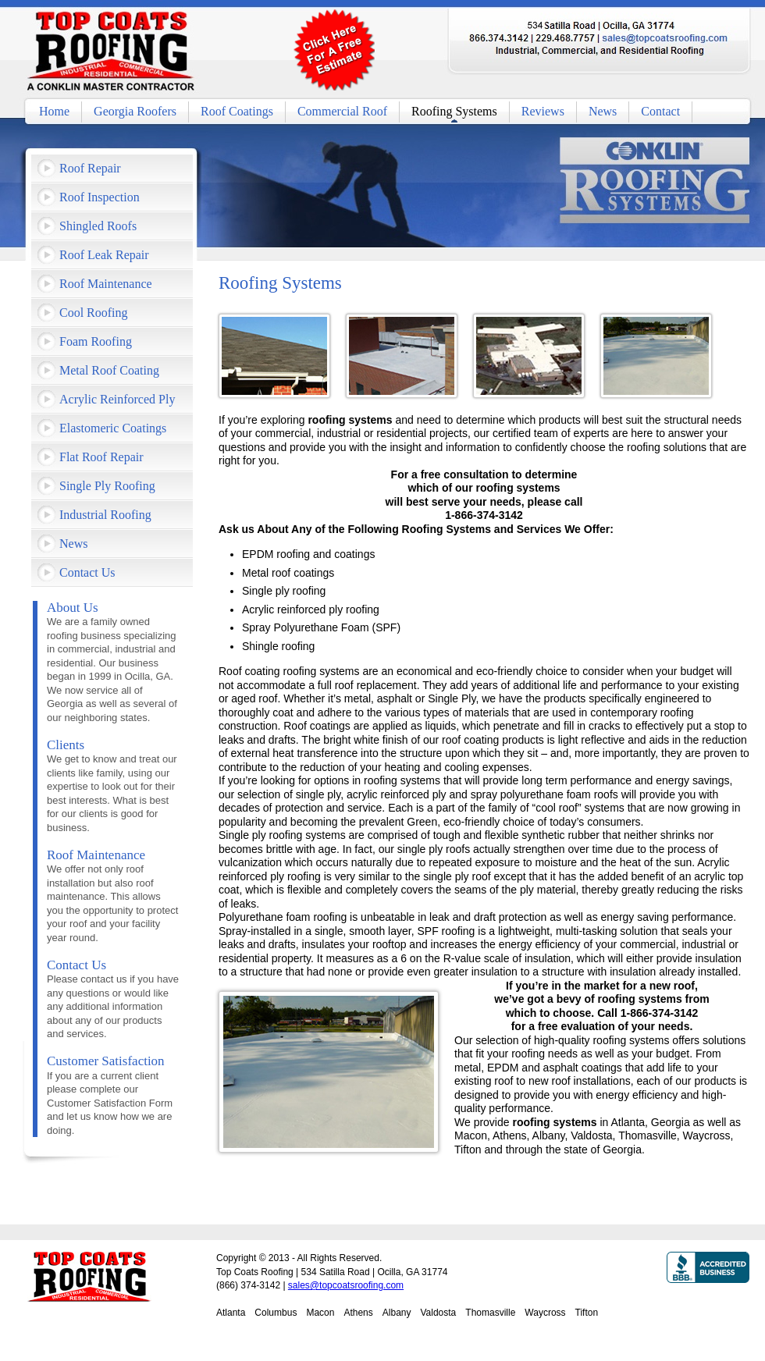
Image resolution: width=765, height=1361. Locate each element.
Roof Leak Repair (104, 254)
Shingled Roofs (98, 226)
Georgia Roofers (135, 111)
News (603, 111)
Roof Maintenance (105, 283)
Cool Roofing (93, 312)
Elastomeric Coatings (112, 428)
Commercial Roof (342, 111)
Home (54, 111)
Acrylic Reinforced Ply (117, 399)
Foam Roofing (95, 341)
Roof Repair (90, 168)
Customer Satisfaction (106, 1061)
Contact (660, 111)
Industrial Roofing (105, 514)
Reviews (542, 111)
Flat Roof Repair (101, 457)
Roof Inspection (99, 197)
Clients (65, 744)
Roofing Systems (454, 111)
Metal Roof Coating (109, 370)
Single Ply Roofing (107, 485)
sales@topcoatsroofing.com (346, 1285)
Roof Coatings (237, 111)
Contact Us (87, 572)
